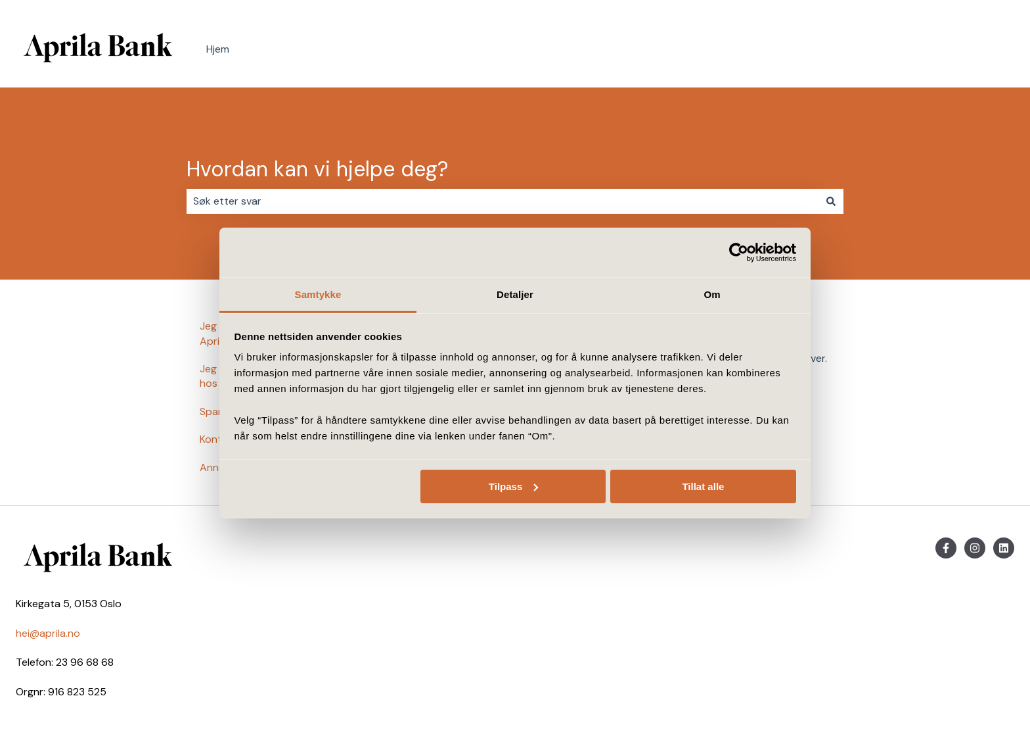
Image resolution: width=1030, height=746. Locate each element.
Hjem (217, 49)
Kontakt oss (972, 50)
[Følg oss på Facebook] (945, 548)
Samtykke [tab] (318, 294)
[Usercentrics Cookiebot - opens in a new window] (738, 252)
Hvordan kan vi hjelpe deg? (317, 169)
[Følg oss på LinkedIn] (1003, 548)
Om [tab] (712, 294)
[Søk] (830, 201)
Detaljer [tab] (515, 294)
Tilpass (513, 485)
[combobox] (502, 201)
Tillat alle (703, 485)
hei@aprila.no (48, 633)
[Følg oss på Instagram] (974, 548)
